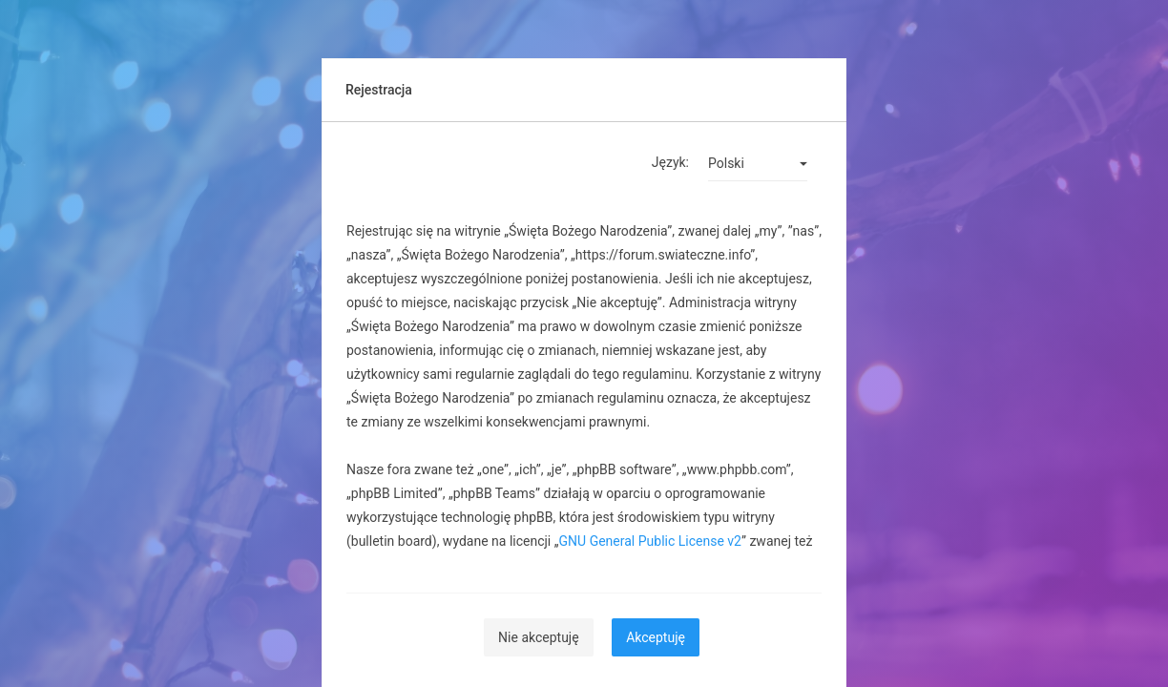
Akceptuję (655, 637)
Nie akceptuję (538, 637)
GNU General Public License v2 (650, 541)
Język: (670, 162)
